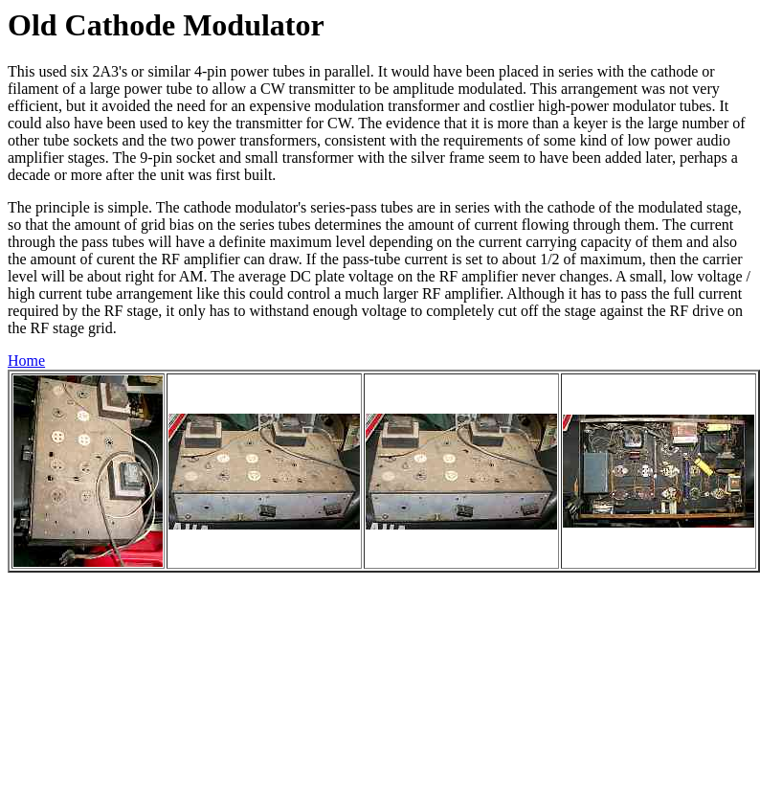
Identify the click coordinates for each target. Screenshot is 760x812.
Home (26, 360)
